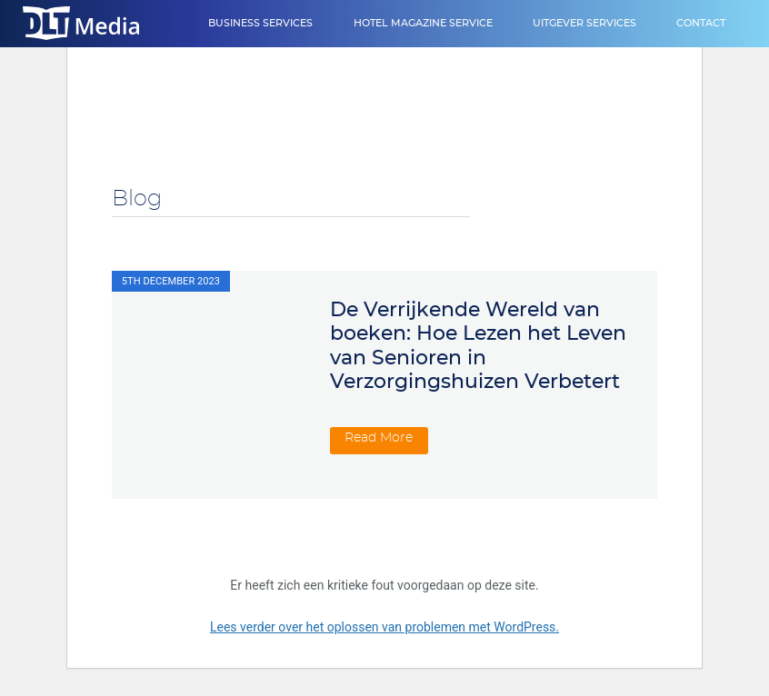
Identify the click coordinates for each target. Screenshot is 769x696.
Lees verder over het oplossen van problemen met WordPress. (384, 627)
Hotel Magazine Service (423, 23)
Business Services (260, 23)
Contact (700, 23)
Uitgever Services (584, 23)
